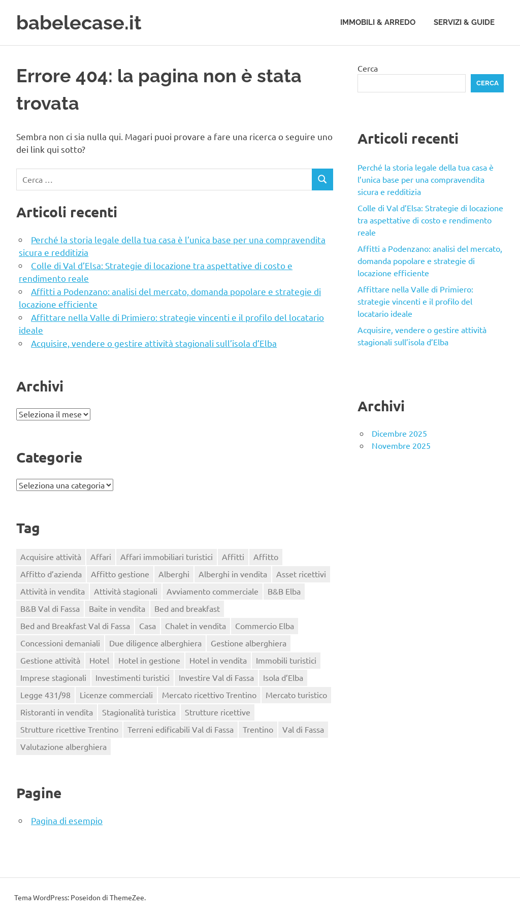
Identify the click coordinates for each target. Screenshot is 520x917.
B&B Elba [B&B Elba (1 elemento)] (284, 591)
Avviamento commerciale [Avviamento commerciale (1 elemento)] (212, 591)
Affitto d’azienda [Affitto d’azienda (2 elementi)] (51, 574)
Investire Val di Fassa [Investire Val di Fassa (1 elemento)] (216, 677)
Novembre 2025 (401, 445)
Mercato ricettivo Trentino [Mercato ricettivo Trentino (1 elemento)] (209, 695)
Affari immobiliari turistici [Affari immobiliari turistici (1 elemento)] (166, 556)
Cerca (368, 68)
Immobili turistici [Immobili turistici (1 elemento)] (286, 660)
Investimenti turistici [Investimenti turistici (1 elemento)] (132, 677)
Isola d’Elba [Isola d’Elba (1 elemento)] (283, 677)
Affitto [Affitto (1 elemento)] (265, 556)
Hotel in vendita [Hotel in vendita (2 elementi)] (218, 660)
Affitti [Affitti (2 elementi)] (233, 556)
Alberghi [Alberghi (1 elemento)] (173, 574)
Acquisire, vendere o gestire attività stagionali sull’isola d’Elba (154, 343)
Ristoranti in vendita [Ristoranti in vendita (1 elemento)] (56, 712)
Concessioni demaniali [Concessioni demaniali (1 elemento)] (60, 643)
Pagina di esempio (67, 820)
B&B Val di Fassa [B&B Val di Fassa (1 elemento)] (50, 608)
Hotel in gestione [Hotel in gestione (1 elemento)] (149, 660)
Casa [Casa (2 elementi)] (147, 625)
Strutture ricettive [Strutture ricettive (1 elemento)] (217, 712)
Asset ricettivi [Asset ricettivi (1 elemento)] (301, 574)
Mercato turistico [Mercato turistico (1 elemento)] (296, 695)
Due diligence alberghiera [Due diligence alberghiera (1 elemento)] (155, 643)
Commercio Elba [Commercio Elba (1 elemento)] (264, 625)
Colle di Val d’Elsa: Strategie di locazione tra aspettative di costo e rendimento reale (430, 220)
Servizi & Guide (464, 22)
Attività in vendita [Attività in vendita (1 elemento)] (52, 591)
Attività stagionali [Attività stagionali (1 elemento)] (125, 591)
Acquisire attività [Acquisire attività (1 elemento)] (50, 556)
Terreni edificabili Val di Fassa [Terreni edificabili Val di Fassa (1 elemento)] (180, 729)
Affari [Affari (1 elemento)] (100, 556)
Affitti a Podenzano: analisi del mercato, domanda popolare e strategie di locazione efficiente (430, 260)
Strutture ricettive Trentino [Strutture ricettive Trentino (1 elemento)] (69, 729)
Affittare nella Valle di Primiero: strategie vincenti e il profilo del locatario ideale (415, 301)
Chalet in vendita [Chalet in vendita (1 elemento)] (195, 625)
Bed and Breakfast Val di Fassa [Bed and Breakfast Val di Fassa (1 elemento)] (75, 625)
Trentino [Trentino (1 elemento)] (258, 729)
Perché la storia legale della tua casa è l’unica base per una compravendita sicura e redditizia (426, 179)
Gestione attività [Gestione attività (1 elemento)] (50, 660)
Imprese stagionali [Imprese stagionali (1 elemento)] (53, 677)
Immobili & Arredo (377, 22)
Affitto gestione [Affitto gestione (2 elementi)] (120, 574)
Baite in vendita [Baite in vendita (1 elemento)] (117, 608)
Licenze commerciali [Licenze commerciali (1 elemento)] (116, 695)
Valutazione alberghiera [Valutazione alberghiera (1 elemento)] (63, 746)
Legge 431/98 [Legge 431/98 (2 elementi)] (45, 695)
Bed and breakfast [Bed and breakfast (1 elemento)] (187, 608)
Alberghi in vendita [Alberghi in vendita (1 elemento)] (233, 574)
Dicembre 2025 (399, 433)
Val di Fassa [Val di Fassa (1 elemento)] (303, 729)
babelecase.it (79, 22)
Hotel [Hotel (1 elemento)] (99, 660)
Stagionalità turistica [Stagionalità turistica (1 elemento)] (139, 712)
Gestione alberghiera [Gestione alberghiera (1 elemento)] (248, 643)
